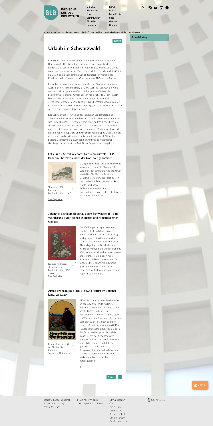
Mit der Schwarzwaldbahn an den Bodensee (100, 33)
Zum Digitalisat (55, 199)
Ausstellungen (72, 33)
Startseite (48, 33)
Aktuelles (59, 33)
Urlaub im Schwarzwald (132, 33)
